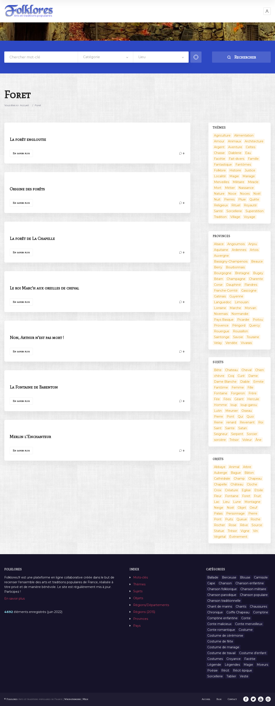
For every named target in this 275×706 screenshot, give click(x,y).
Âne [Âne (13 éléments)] (258, 440)
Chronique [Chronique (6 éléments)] (215, 612)
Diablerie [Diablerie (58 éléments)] (234, 153)
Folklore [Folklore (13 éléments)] (220, 170)
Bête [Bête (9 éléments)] (218, 370)
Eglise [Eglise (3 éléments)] (246, 490)
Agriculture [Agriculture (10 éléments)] (222, 135)
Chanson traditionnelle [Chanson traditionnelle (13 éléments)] (224, 601)
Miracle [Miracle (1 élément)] (253, 182)
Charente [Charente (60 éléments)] (256, 279)
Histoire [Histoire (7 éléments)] (235, 170)
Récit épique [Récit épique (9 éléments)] (242, 670)
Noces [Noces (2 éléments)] (245, 194)
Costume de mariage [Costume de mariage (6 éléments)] (223, 647)
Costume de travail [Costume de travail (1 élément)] (221, 653)
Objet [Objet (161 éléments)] (242, 508)
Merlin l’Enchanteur (30, 436)
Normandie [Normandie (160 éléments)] (239, 314)
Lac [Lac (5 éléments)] (216, 502)
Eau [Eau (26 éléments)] (248, 153)
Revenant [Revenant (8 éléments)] (247, 422)
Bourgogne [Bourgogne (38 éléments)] (222, 273)
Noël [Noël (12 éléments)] (230, 508)
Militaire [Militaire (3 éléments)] (238, 182)
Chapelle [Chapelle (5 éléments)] (220, 484)
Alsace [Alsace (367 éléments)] (219, 244)
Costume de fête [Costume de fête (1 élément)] (220, 641)
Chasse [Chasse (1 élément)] (219, 153)
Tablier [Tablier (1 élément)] (231, 676)
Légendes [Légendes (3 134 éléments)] (232, 665)
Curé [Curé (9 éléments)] (241, 376)
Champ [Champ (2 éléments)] (239, 479)
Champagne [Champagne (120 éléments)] (236, 279)
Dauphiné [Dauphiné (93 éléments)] (233, 285)
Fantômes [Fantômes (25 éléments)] (243, 164)
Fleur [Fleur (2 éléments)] (218, 496)
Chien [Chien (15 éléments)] (259, 370)
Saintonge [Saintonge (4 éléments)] (221, 337)
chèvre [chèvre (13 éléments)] (219, 376)
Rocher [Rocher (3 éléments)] (219, 525)
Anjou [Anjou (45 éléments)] (252, 244)
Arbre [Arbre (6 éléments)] (247, 467)
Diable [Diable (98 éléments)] (245, 382)
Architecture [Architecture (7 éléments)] (254, 141)
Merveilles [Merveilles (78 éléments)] (221, 182)
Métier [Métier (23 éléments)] (230, 188)
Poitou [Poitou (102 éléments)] (258, 320)
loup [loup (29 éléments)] (234, 405)
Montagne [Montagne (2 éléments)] (252, 502)
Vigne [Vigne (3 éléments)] (245, 531)
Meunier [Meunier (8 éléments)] (231, 411)
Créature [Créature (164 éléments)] (231, 490)
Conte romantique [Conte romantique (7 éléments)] (221, 630)
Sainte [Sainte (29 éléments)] (230, 428)
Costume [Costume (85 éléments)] (246, 630)
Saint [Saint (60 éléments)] (218, 428)
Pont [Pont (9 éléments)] (230, 416)
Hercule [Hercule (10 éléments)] (253, 399)
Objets (138, 598)
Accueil (24, 105)
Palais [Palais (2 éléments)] (218, 513)
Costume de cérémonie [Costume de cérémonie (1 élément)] (225, 636)
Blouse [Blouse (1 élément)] (245, 577)
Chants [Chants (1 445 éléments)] (241, 606)
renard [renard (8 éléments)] (231, 422)
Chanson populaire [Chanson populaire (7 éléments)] (254, 595)
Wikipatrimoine (72, 699)
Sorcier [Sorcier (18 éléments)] (252, 434)
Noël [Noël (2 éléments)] (256, 194)
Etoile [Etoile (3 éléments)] (258, 490)
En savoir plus (21, 153)
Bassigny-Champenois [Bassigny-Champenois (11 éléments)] (231, 261)
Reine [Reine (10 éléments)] (218, 422)
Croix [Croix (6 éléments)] (217, 490)
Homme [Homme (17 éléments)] (220, 405)
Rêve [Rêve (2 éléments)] (244, 525)
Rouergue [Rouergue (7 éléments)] (221, 331)
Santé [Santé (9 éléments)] (218, 211)
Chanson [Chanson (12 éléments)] (225, 583)
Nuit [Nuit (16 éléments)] (217, 199)
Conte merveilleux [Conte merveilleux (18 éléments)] (248, 624)
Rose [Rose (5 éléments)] (232, 525)
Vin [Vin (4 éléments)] (255, 531)
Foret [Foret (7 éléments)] (246, 496)
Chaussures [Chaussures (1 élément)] (258, 606)
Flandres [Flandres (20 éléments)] (250, 285)
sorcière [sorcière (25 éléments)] (220, 440)
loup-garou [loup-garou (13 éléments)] (249, 405)
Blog (219, 699)
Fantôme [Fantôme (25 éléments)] (221, 387)
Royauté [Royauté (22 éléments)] (250, 205)
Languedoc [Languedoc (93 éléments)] (222, 302)
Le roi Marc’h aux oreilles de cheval (44, 288)
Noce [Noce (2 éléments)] (232, 194)
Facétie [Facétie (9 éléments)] (249, 659)
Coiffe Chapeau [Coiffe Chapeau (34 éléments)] (237, 612)
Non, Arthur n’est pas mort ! (37, 337)
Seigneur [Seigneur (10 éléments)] (221, 434)
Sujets (137, 591)
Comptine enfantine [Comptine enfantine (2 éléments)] (222, 618)
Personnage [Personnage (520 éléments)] (235, 513)
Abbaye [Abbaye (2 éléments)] (219, 467)
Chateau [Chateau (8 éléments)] (231, 370)
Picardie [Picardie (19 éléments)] (243, 320)
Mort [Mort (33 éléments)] (217, 188)
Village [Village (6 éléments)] (235, 217)
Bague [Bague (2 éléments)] (236, 473)
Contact (232, 699)
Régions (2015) (144, 612)
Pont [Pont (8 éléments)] (218, 519)
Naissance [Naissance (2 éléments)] (246, 188)
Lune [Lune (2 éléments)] (237, 502)
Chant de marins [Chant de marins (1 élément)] (219, 606)
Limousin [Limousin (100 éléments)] (242, 302)
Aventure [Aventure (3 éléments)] (235, 147)
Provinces (140, 619)
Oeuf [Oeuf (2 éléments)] (253, 508)
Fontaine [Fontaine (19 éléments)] (231, 496)
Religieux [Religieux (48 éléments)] (221, 205)
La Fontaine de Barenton (34, 387)
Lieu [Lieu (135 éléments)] (226, 502)
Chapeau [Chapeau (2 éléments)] (255, 479)
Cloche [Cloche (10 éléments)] (252, 484)
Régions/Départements (151, 605)
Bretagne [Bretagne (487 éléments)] (242, 273)
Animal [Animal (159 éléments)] (234, 467)
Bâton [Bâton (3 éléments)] (249, 473)
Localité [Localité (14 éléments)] (220, 176)
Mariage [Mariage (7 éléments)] (249, 176)
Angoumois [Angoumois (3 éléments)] (236, 244)
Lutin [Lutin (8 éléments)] (218, 411)
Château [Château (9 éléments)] (237, 484)
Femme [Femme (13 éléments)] (238, 387)
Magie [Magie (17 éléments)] (234, 176)
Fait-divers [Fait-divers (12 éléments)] (236, 159)
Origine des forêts (27, 188)
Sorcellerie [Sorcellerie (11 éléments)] (215, 676)
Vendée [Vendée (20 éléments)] (231, 343)
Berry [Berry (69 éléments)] (218, 267)
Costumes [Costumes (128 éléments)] (215, 659)
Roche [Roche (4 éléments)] (255, 519)
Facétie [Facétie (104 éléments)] (219, 159)
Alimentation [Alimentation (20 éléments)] (244, 135)
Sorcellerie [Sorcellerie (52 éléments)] (234, 211)
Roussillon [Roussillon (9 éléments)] (240, 331)
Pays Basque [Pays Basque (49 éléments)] (224, 320)
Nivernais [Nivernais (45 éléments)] (221, 314)
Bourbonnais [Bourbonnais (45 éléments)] (235, 267)
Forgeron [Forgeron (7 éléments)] (238, 393)
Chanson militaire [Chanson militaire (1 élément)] (253, 589)
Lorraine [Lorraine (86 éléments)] (220, 308)
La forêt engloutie (28, 139)
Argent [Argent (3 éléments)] (219, 147)
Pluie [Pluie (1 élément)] (242, 199)
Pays (137, 626)
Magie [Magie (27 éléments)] (248, 665)
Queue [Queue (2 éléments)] (242, 519)
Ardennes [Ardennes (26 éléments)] (239, 250)
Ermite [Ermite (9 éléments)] (258, 382)
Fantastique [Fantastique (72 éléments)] (223, 164)
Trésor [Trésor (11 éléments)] (234, 440)
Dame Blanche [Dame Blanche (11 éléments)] (225, 382)
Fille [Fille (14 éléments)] (250, 387)
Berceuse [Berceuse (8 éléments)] (229, 577)
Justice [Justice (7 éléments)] (250, 170)
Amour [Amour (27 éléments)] (219, 141)
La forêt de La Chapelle (32, 238)
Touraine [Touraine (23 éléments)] (253, 337)
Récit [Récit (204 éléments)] (225, 670)
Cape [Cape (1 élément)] (211, 583)
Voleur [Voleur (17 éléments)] (247, 440)
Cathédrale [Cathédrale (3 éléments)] (222, 479)
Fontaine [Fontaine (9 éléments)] (220, 393)
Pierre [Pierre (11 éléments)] (252, 513)
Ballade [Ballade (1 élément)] (212, 577)
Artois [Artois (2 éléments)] (254, 250)
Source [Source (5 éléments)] (257, 525)
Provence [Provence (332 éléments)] (221, 325)
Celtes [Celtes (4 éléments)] (250, 147)
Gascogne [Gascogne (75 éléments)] (249, 290)
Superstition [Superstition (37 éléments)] (255, 211)
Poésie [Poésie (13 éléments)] (212, 670)
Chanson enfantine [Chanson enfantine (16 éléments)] (249, 583)
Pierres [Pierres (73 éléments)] (229, 199)
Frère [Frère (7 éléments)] (253, 393)
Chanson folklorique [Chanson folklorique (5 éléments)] (222, 589)
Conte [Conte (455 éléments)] (246, 618)
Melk (85, 699)
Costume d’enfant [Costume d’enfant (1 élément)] (252, 653)
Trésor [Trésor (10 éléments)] (232, 531)
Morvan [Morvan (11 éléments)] (250, 308)
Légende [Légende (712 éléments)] (214, 665)
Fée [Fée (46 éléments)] (217, 399)
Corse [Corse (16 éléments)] (218, 285)
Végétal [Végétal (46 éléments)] (220, 537)
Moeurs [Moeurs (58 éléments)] (262, 665)
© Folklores (11, 699)
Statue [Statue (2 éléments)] (219, 531)
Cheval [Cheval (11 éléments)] (246, 370)
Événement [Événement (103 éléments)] (238, 537)
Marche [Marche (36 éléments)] (235, 308)
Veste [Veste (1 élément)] (244, 676)
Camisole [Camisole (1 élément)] (261, 577)
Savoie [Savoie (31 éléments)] (238, 337)
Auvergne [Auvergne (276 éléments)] (221, 256)
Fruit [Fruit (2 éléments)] (257, 496)
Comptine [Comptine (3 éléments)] (260, 612)
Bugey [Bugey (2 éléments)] (258, 273)
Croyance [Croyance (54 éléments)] (233, 659)
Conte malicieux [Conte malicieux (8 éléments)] (219, 624)
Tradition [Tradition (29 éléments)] (220, 217)
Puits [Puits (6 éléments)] (229, 519)
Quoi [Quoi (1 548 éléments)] (250, 416)
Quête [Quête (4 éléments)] (254, 199)
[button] (267, 11)
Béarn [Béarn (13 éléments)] (218, 279)
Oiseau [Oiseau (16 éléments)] (246, 411)
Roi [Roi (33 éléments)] (260, 422)
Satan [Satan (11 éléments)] (242, 428)
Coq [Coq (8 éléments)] (231, 376)
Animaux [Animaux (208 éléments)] (234, 141)
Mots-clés (140, 577)
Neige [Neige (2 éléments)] (218, 508)
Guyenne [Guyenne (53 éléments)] (236, 296)
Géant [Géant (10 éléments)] (239, 399)
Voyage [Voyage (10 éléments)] (249, 217)
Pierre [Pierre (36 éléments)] (218, 416)
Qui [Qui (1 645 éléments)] (240, 416)
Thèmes (139, 584)
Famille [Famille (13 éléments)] (253, 159)
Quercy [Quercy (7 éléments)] (254, 325)
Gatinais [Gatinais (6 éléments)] (220, 296)
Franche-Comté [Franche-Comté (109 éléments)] (226, 290)
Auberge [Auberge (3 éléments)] (220, 473)
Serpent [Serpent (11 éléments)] (237, 434)
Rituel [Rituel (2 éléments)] (235, 205)
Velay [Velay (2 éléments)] (218, 343)
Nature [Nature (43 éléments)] (219, 194)
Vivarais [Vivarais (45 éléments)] (246, 343)
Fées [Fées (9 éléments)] (227, 399)
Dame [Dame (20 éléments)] (253, 376)
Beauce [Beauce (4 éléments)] (257, 261)
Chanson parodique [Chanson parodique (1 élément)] (221, 595)
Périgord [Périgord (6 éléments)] (238, 325)
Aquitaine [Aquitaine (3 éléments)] (221, 250)
